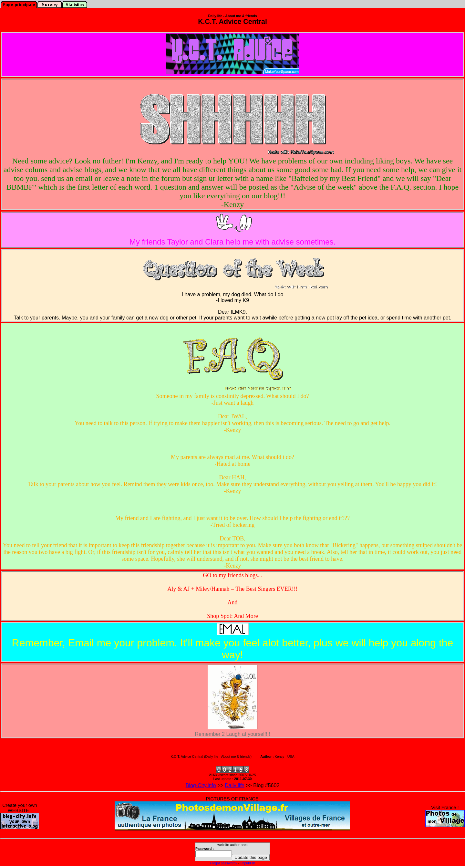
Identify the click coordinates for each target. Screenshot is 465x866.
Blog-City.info (201, 785)
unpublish (248, 863)
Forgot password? (223, 863)
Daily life (234, 785)
